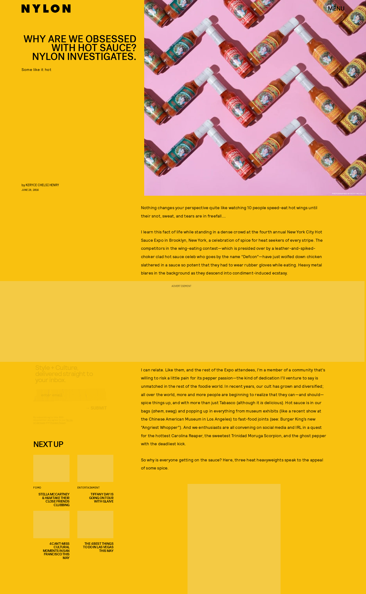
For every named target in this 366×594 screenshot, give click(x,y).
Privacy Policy (58, 426)
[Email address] (70, 399)
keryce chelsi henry (42, 185)
